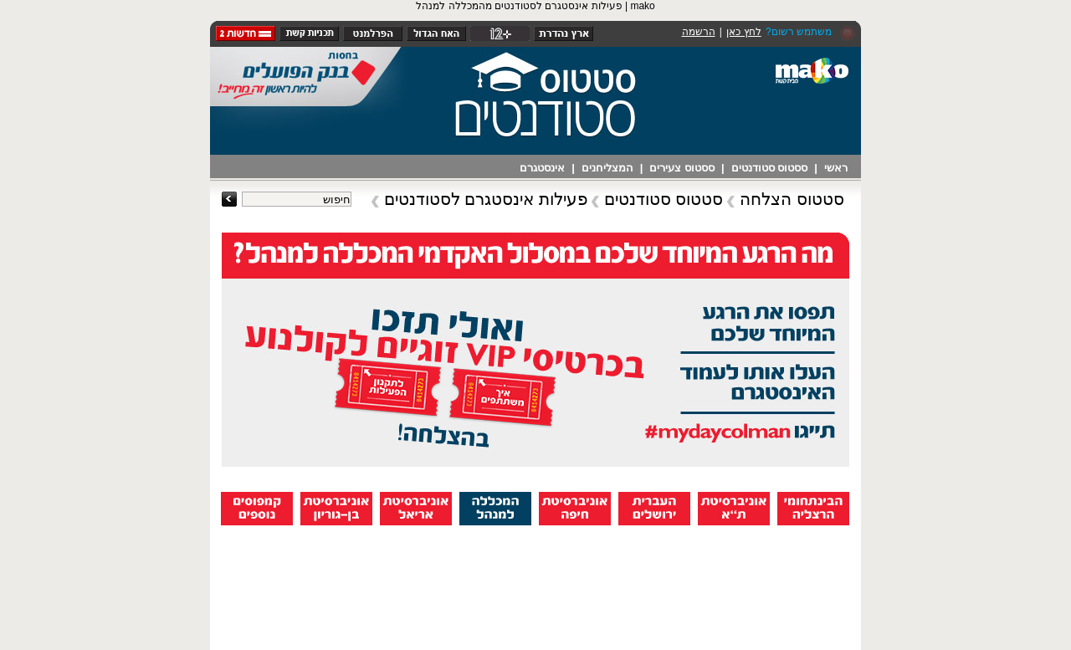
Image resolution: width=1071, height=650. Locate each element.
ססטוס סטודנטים (769, 167)
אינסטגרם (542, 167)
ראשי (836, 167)
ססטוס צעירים (682, 167)
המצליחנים (607, 167)
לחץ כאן (743, 32)
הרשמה (698, 32)
